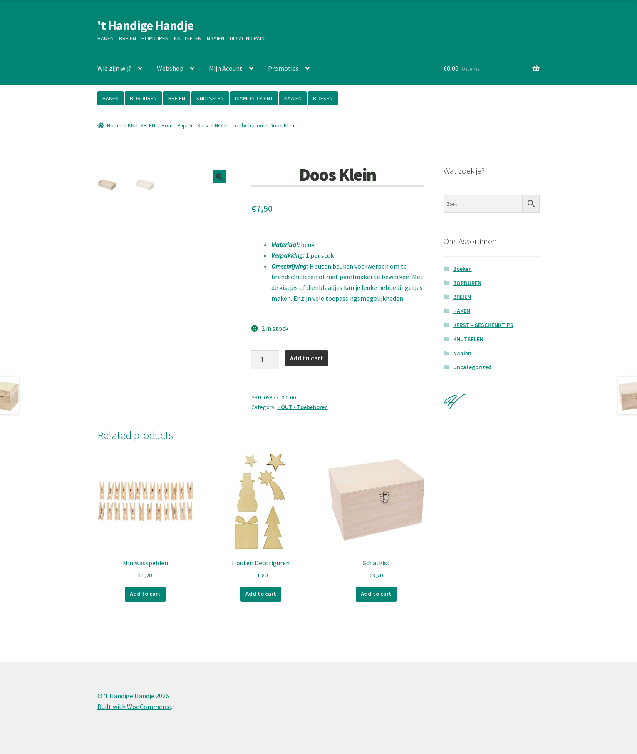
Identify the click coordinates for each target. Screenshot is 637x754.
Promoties (283, 68)
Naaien (462, 353)
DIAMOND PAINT (254, 98)
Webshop (170, 68)
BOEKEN (323, 98)
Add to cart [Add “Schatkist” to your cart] (376, 593)
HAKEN (110, 98)
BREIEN (176, 98)
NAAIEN (293, 98)
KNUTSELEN (210, 98)
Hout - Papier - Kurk (184, 125)
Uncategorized (472, 367)
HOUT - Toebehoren (239, 125)
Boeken (462, 268)
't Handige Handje (145, 25)
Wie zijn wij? (114, 68)
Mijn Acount (226, 68)
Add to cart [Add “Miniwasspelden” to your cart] (145, 593)
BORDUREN (143, 98)
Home (114, 125)
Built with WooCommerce (134, 706)
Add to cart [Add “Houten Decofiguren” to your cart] (260, 593)
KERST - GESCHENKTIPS (483, 325)
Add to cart (306, 358)
